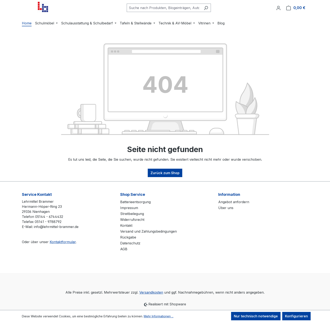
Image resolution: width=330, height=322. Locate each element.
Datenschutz (130, 243)
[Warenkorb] (295, 8)
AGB (123, 249)
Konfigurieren (296, 316)
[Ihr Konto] (278, 8)
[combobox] (164, 8)
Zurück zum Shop (165, 173)
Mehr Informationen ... (158, 316)
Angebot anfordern (233, 202)
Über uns (225, 208)
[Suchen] (206, 8)
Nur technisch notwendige (256, 316)
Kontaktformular (63, 242)
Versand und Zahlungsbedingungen (148, 231)
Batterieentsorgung (135, 202)
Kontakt (126, 225)
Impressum (129, 208)
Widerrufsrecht (132, 219)
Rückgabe (128, 237)
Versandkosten (151, 292)
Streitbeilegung (132, 214)
